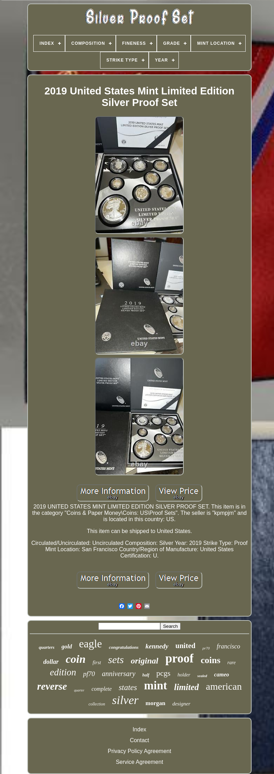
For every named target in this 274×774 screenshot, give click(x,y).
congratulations (124, 647)
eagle (90, 644)
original (145, 660)
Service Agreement (139, 762)
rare (231, 662)
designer (181, 703)
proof (179, 658)
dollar (51, 661)
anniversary (118, 673)
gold (67, 646)
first (97, 662)
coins (210, 660)
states (128, 687)
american (224, 686)
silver (125, 700)
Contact (139, 740)
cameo (221, 674)
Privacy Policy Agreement (139, 751)
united (185, 645)
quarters (47, 647)
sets (116, 659)
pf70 (89, 673)
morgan (156, 703)
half (145, 675)
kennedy (157, 646)
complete (101, 689)
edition (63, 672)
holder (183, 674)
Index (139, 729)
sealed (202, 676)
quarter (79, 690)
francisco (228, 646)
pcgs (163, 673)
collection (97, 704)
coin (76, 659)
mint (155, 685)
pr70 (206, 648)
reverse (52, 686)
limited (186, 687)
